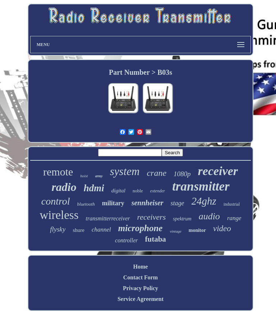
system (125, 171)
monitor (197, 230)
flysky (57, 229)
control (55, 201)
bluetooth (86, 204)
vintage (175, 231)
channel (101, 229)
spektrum (182, 218)
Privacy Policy (140, 288)
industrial (232, 204)
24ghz (204, 201)
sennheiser (148, 203)
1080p (182, 174)
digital (118, 190)
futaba (155, 239)
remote (58, 172)
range (234, 218)
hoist (84, 176)
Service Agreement (141, 299)
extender (157, 190)
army (99, 176)
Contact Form (140, 277)
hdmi (94, 188)
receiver (218, 171)
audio (209, 216)
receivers (151, 216)
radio (63, 186)
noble (138, 190)
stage (177, 203)
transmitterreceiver (108, 218)
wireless (59, 215)
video (222, 228)
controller (126, 240)
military (113, 203)
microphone (140, 228)
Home (140, 267)
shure (78, 230)
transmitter (200, 186)
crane (156, 173)
